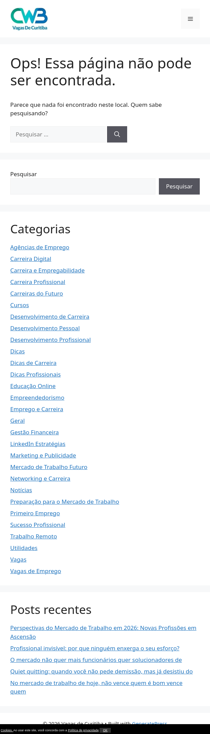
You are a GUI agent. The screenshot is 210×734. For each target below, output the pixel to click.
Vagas (18, 559)
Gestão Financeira (34, 432)
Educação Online (33, 386)
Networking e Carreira (40, 478)
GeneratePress (149, 723)
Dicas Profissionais (35, 374)
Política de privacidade (83, 730)
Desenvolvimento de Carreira (49, 316)
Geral (17, 420)
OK (105, 730)
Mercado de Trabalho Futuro (48, 467)
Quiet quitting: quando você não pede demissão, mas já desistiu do (101, 671)
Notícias (21, 490)
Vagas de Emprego (35, 571)
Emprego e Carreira (36, 409)
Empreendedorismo (37, 397)
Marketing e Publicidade (43, 455)
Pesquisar (23, 174)
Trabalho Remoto (33, 536)
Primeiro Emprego (35, 513)
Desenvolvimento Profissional (50, 340)
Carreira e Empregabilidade (47, 270)
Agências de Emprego (39, 247)
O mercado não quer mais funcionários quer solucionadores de (96, 660)
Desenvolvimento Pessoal (45, 328)
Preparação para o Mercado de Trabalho (64, 501)
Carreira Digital (30, 259)
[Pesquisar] (117, 134)
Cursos (19, 305)
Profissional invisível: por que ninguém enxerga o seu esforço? (94, 648)
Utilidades (24, 548)
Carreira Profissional (37, 282)
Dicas (17, 351)
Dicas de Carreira (33, 363)
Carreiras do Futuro (36, 293)
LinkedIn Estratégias (37, 444)
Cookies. (7, 730)
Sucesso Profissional (37, 525)
